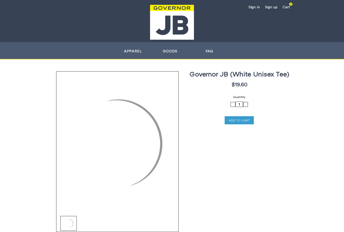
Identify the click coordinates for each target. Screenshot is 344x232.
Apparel (135, 51)
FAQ (209, 51)
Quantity (239, 97)
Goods (172, 51)
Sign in (254, 7)
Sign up (271, 7)
